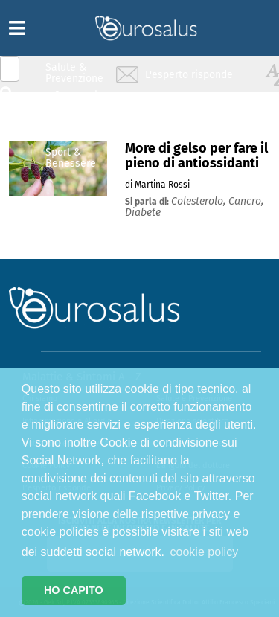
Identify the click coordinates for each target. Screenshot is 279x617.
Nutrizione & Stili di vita (75, 129)
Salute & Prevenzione (74, 72)
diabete (143, 212)
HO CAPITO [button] (73, 590)
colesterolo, (199, 201)
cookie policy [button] (204, 552)
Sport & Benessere (70, 157)
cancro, (245, 201)
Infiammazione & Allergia (78, 100)
